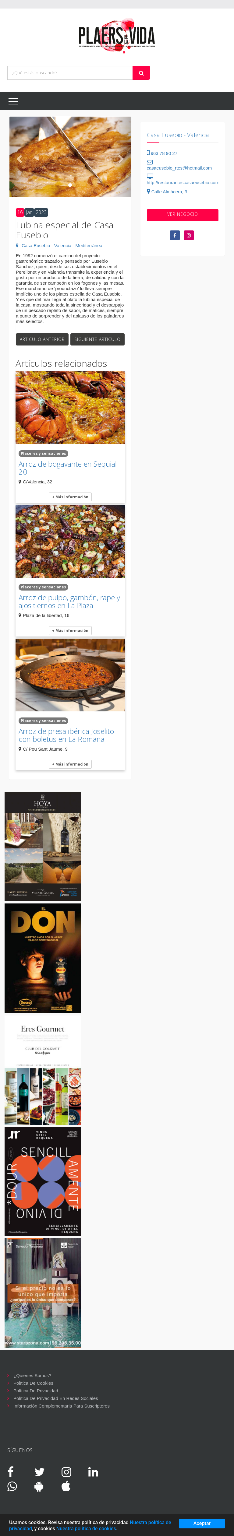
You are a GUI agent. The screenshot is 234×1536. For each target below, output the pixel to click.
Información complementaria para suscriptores (61, 1405)
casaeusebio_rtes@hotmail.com (179, 165)
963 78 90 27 (162, 153)
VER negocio (182, 214)
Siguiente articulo (97, 339)
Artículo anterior (42, 339)
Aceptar (202, 1523)
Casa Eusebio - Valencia (178, 135)
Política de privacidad (35, 1390)
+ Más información (70, 497)
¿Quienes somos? (32, 1375)
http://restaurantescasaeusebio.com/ (184, 179)
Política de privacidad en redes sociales (55, 1398)
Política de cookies (33, 1383)
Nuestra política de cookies (86, 1528)
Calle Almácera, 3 (167, 191)
